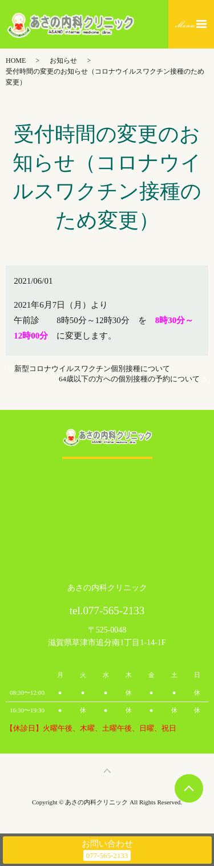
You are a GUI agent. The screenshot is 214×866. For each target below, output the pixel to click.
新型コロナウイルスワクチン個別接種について (92, 368)
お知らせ (63, 61)
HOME (16, 61)
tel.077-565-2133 (107, 611)
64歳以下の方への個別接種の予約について (129, 378)
